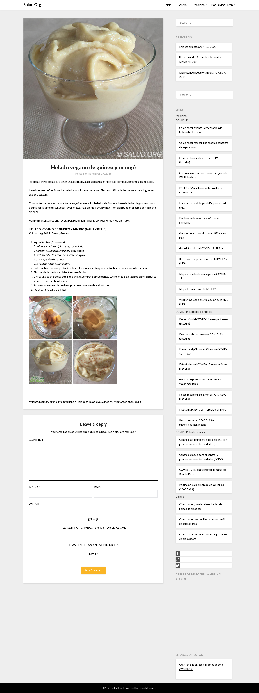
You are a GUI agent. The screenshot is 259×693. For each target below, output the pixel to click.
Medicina (199, 4)
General (182, 4)
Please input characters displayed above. (93, 527)
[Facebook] (178, 553)
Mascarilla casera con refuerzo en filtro (202, 409)
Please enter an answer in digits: (93, 544)
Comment (38, 439)
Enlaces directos (189, 46)
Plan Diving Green (222, 4)
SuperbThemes (147, 687)
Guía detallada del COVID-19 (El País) (201, 248)
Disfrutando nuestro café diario (198, 72)
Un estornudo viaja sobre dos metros (201, 57)
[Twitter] (178, 565)
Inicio (168, 4)
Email (99, 487)
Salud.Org (32, 4)
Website (35, 504)
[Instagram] (178, 559)
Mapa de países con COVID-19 (197, 289)
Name (34, 487)
